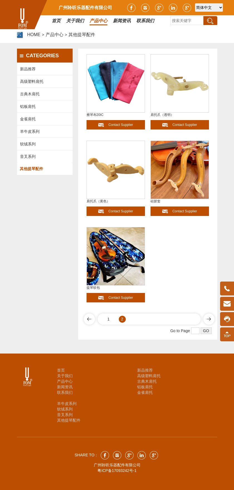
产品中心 (54, 34)
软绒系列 (28, 144)
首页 (61, 370)
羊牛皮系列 (30, 131)
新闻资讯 (65, 387)
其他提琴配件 (81, 34)
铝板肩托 (28, 106)
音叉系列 (28, 156)
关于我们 (65, 376)
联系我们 (65, 392)
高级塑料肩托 (31, 81)
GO (206, 331)
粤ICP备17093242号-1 (116, 470)
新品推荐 (28, 69)
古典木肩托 (30, 94)
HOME (34, 34)
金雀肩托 (28, 119)
